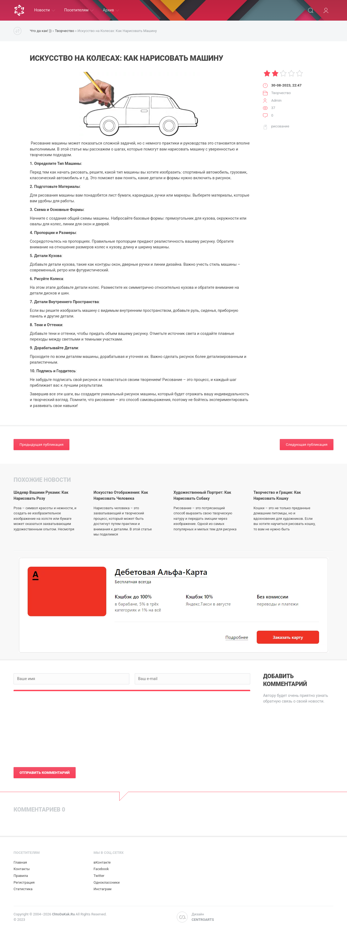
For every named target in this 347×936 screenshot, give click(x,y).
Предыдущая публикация (41, 444)
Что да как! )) (41, 31)
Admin (276, 100)
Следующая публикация (306, 444)
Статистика (23, 889)
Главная (20, 862)
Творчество (64, 31)
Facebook (101, 869)
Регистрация (24, 882)
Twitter (99, 876)
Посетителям (79, 10)
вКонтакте (102, 862)
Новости (44, 10)
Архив (111, 10)
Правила (21, 876)
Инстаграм (102, 889)
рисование (280, 126)
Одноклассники (107, 882)
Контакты (22, 869)
